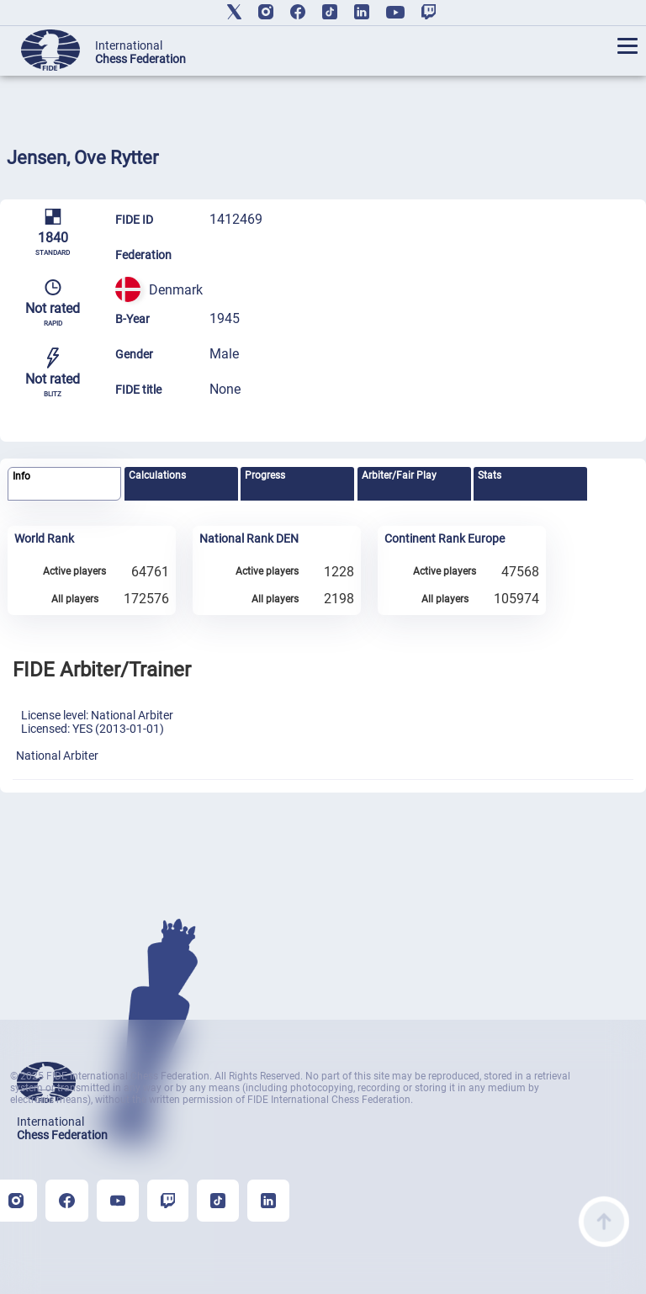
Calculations (157, 475)
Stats (489, 475)
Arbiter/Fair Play (399, 475)
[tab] (64, 484)
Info (21, 476)
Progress (265, 475)
